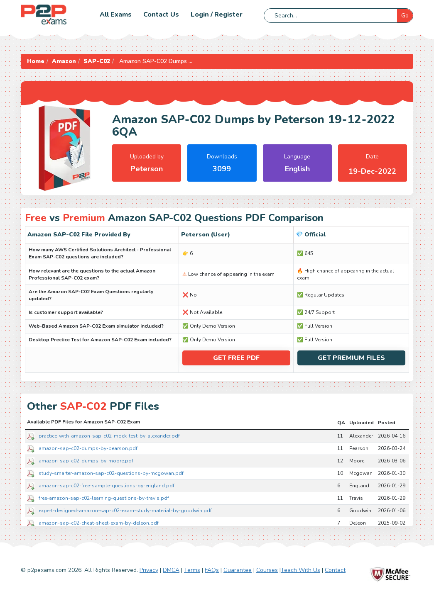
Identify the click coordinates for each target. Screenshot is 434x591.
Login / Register (217, 14)
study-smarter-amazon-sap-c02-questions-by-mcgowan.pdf (111, 473)
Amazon (64, 61)
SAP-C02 (96, 61)
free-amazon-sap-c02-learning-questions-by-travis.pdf (104, 498)
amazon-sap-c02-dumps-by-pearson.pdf (88, 448)
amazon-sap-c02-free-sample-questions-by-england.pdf (106, 485)
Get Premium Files (351, 357)
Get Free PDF (236, 357)
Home (35, 61)
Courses (267, 570)
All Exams (116, 14)
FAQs (212, 570)
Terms (192, 570)
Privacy (149, 570)
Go (405, 15)
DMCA (171, 570)
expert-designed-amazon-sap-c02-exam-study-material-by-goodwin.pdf (125, 510)
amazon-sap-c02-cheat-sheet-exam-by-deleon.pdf (99, 523)
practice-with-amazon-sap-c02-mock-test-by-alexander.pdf (109, 436)
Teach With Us (300, 570)
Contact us (161, 14)
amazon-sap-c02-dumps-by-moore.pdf (86, 460)
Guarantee (237, 570)
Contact (335, 570)
